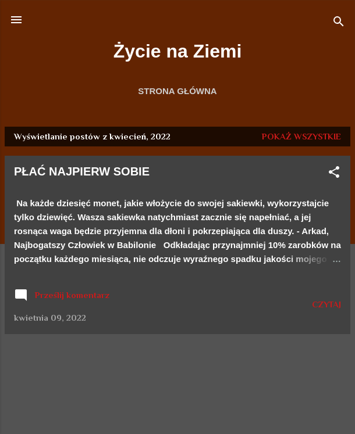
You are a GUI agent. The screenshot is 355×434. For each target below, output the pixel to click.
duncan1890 (213, 411)
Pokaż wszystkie (301, 136)
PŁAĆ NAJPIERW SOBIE (82, 171)
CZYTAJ (326, 304)
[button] (334, 174)
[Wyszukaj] (339, 23)
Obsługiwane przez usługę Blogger (178, 389)
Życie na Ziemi (177, 51)
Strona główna (177, 91)
